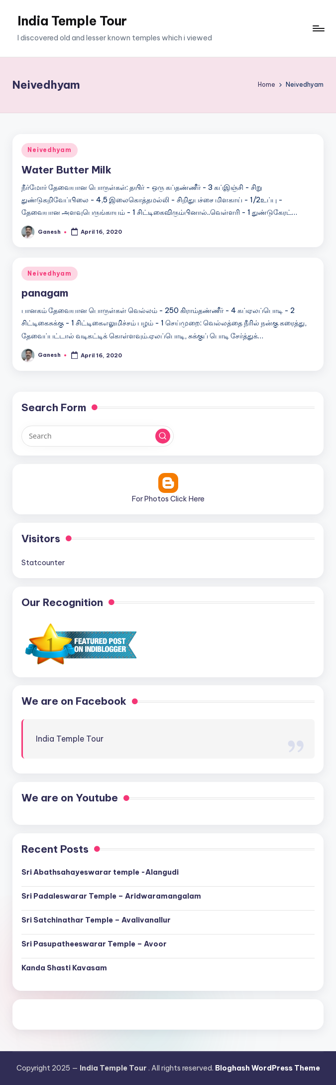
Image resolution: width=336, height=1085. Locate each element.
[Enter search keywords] (97, 436)
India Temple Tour (72, 21)
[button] (162, 436)
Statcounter (43, 562)
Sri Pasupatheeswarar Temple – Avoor (94, 943)
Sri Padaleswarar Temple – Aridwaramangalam (111, 896)
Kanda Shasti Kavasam (64, 967)
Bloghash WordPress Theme (267, 1068)
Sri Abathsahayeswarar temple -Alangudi (100, 872)
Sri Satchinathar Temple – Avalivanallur (96, 920)
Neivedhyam (49, 150)
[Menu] (318, 28)
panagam (44, 293)
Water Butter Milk (66, 169)
